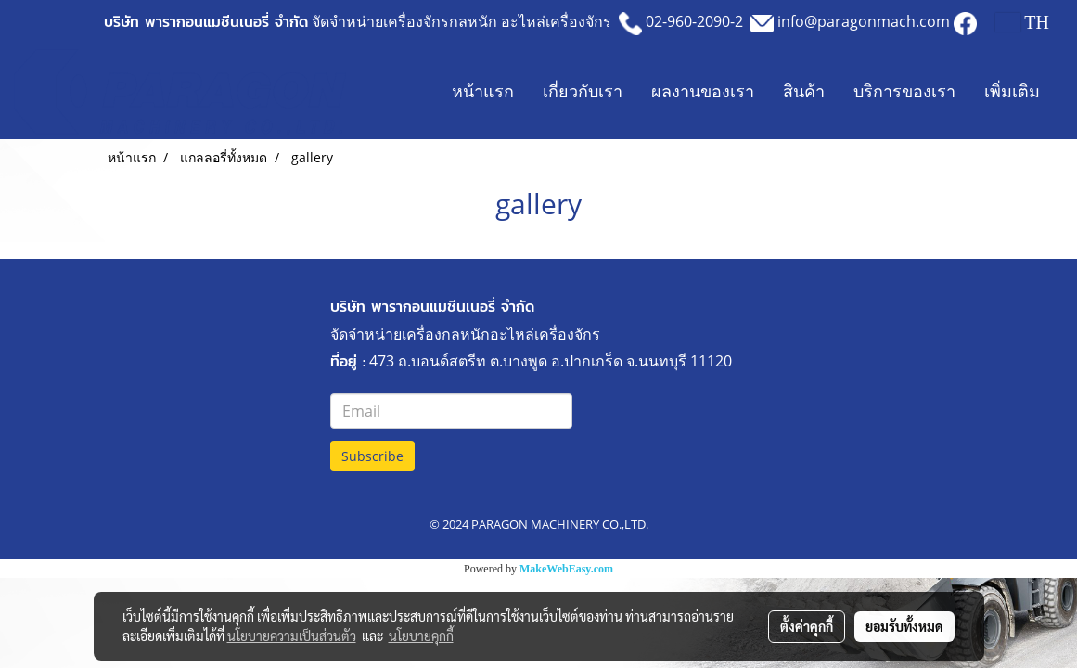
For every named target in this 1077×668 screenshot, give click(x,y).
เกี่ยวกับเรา (582, 92)
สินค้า (804, 92)
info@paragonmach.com (863, 21)
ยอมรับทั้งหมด (904, 626)
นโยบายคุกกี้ (421, 635)
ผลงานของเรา (702, 92)
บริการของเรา (904, 92)
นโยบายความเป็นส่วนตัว (291, 635)
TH (1022, 22)
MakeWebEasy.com (566, 568)
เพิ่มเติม (1012, 92)
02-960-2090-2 (694, 21)
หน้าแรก (483, 92)
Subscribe (372, 456)
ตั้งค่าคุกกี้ (806, 626)
